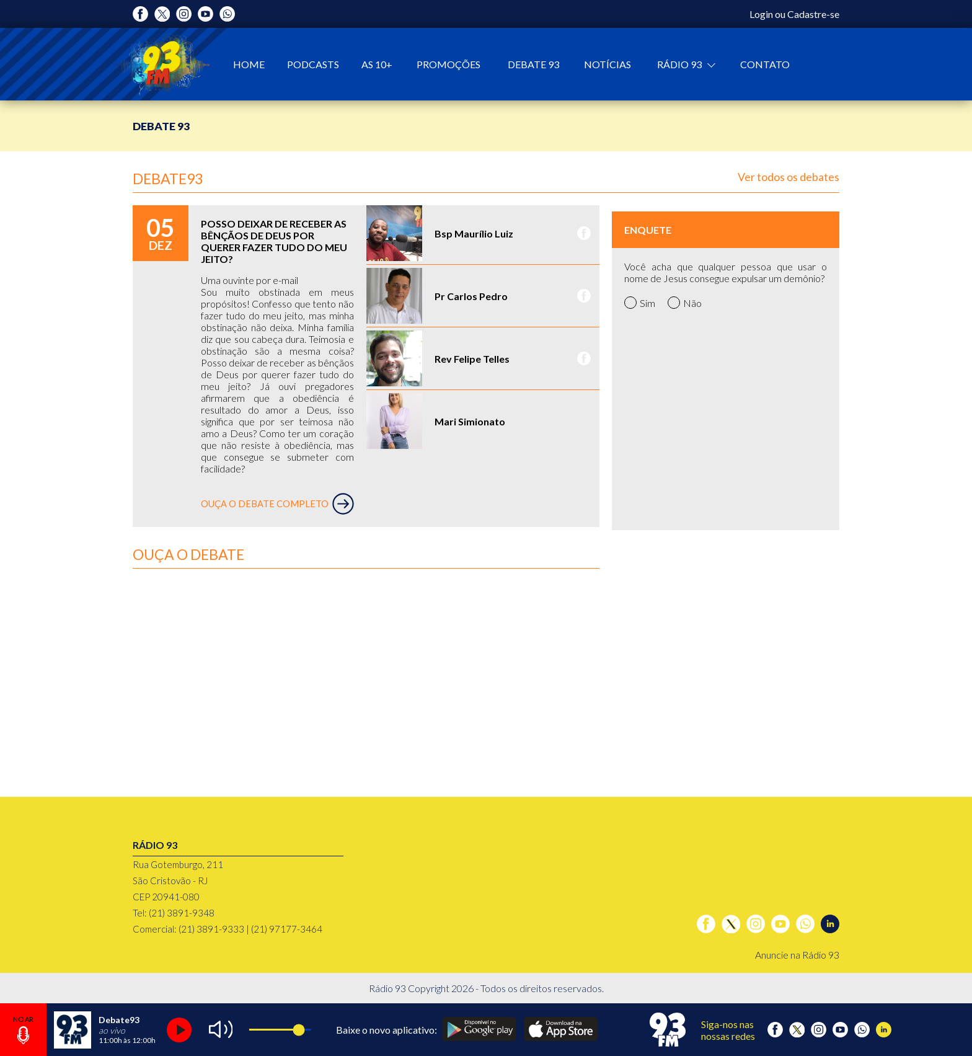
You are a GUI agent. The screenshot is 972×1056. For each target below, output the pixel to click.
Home (249, 64)
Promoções (448, 64)
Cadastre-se (813, 14)
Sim (639, 302)
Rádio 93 (680, 64)
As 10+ (376, 64)
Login (761, 14)
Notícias (607, 64)
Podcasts (313, 64)
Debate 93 (533, 64)
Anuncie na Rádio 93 (797, 955)
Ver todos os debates (788, 177)
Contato (765, 64)
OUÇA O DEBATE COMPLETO (277, 504)
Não (685, 302)
